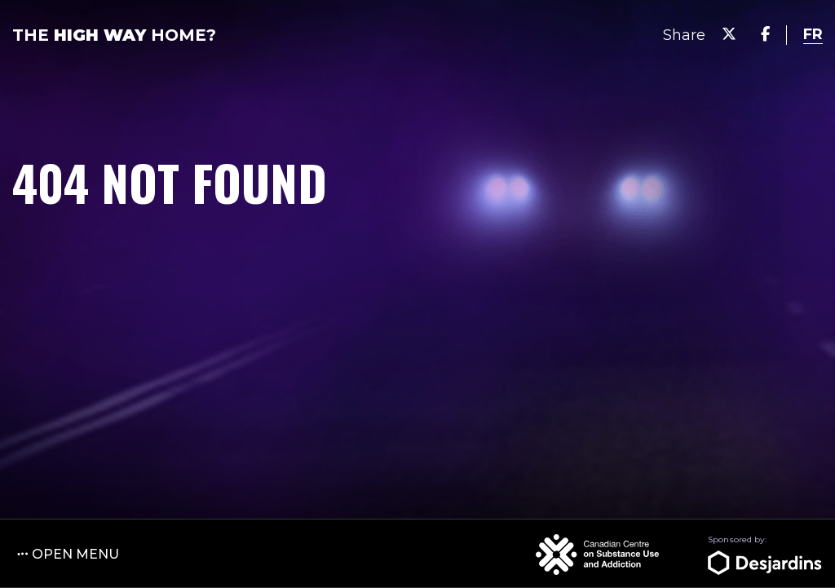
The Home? (114, 35)
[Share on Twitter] (729, 34)
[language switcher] (813, 34)
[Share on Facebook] (765, 34)
